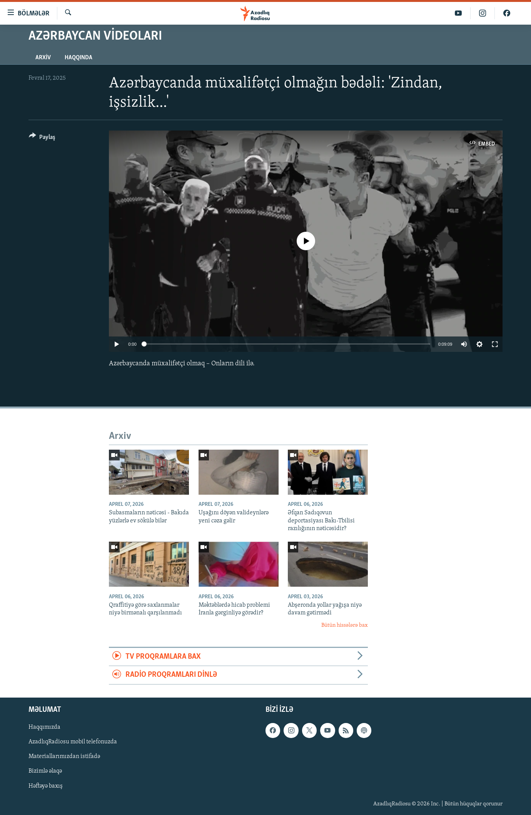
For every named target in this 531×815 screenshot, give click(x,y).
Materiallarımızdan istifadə (64, 756)
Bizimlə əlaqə (45, 771)
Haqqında (78, 58)
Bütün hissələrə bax (344, 625)
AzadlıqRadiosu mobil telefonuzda (72, 742)
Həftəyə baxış (45, 786)
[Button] (42, 138)
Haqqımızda (44, 727)
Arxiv (43, 58)
